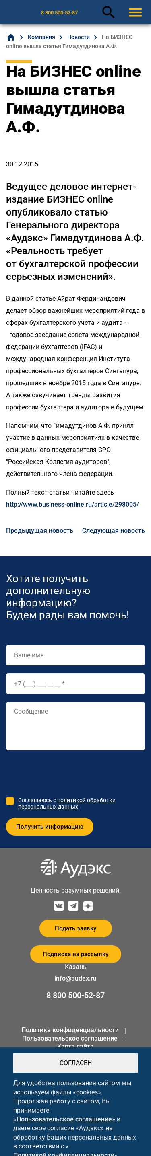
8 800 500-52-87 (59, 13)
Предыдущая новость (39, 530)
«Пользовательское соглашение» (64, 1119)
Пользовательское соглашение (70, 1038)
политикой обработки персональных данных (67, 803)
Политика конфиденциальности (70, 1030)
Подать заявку (75, 928)
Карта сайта (75, 1046)
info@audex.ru (75, 978)
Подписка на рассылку (75, 954)
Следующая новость (113, 530)
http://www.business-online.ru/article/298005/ (72, 504)
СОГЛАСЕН (76, 1063)
